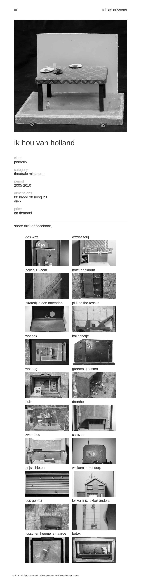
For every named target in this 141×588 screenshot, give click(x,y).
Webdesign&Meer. (70, 576)
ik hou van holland (44, 142)
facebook (43, 226)
